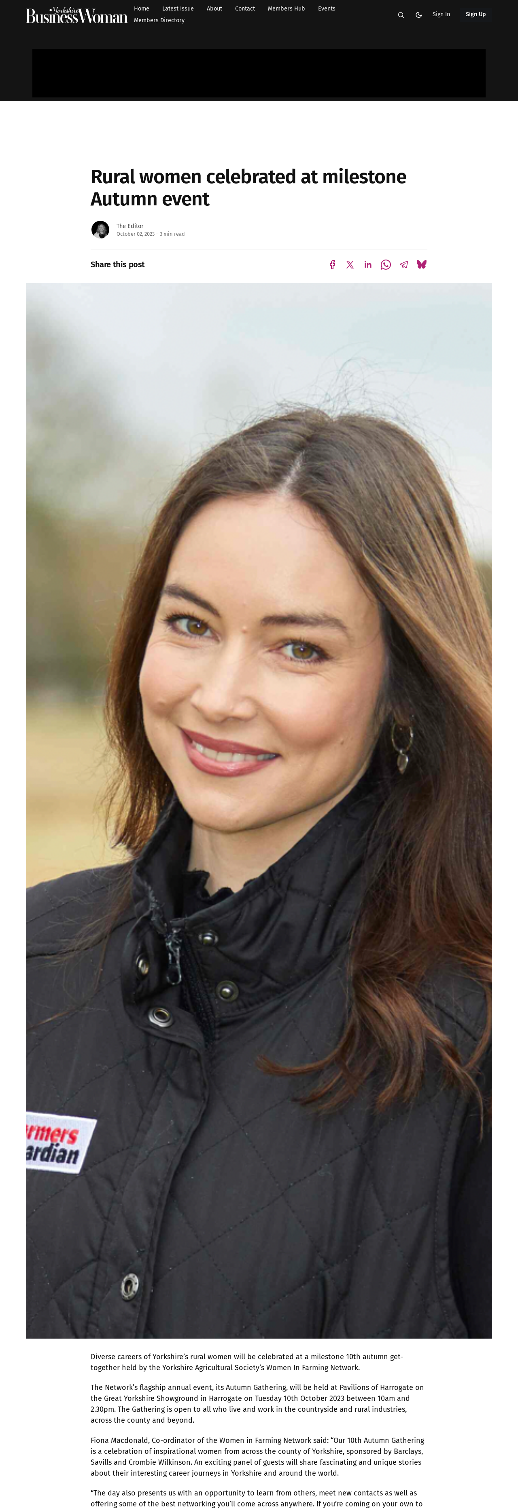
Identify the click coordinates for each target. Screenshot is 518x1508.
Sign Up (476, 14)
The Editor (130, 226)
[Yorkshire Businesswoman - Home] (77, 15)
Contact (245, 8)
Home (141, 8)
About (214, 8)
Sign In (441, 14)
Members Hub (286, 8)
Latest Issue (178, 8)
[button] (401, 15)
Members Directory (159, 20)
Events (326, 8)
